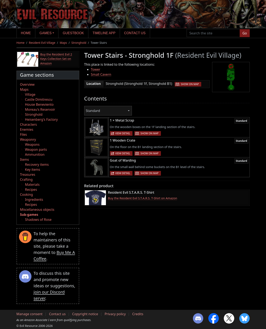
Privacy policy (115, 314)
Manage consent (30, 314)
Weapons (32, 144)
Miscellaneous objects (37, 209)
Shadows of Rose (38, 219)
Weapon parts (36, 149)
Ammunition (35, 154)
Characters (28, 124)
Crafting (26, 179)
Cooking (26, 194)
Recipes (31, 189)
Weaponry (28, 139)
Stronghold (78, 43)
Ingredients (34, 199)
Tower (95, 69)
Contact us (135, 33)
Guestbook (73, 33)
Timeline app (104, 33)
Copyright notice (85, 314)
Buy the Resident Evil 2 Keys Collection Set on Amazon (56, 58)
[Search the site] (213, 33)
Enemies (26, 129)
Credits (137, 314)
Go (244, 33)
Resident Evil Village (42, 43)
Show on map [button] (190, 84)
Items (24, 159)
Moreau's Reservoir (40, 109)
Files (23, 134)
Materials (32, 184)
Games (45, 33)
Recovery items (37, 164)
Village (30, 94)
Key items (32, 169)
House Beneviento (39, 104)
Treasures (27, 174)
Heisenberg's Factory (41, 119)
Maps (63, 43)
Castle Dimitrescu (38, 99)
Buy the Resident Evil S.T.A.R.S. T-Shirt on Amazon (142, 198)
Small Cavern (101, 74)
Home (26, 33)
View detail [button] (122, 133)
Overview (27, 84)
